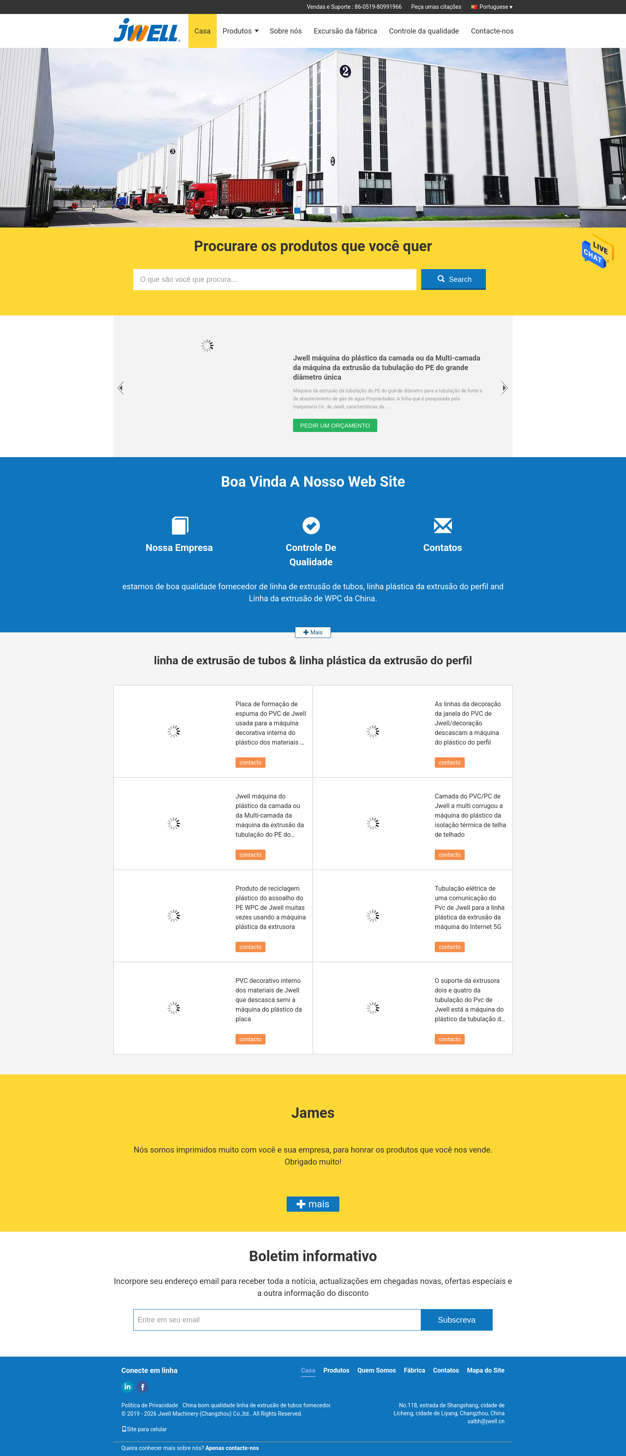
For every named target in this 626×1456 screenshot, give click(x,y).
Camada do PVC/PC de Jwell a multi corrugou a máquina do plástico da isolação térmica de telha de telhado (470, 815)
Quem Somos (376, 1370)
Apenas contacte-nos (232, 1448)
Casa (202, 31)
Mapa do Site (486, 1370)
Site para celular (144, 1429)
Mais (313, 632)
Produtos (237, 31)
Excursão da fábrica (345, 31)
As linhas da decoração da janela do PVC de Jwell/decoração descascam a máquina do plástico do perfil (468, 723)
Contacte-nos (492, 31)
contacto (250, 762)
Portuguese (496, 7)
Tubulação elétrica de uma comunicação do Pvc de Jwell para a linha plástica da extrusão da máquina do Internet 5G (470, 908)
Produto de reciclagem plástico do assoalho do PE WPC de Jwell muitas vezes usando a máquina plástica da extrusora (271, 908)
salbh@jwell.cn (486, 1421)
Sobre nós (285, 31)
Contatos (446, 1370)
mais (313, 1204)
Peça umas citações (436, 7)
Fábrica (414, 1370)
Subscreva (457, 1319)
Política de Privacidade (149, 1405)
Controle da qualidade (424, 31)
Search (454, 279)
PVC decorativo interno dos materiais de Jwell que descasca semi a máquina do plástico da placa (269, 1000)
